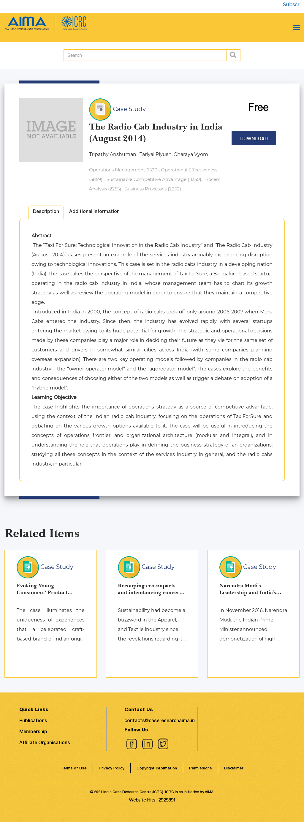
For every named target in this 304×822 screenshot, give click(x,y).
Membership (33, 732)
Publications (33, 721)
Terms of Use (74, 769)
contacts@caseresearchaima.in (159, 721)
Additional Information (94, 212)
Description (46, 212)
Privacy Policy (111, 769)
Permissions (200, 769)
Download (254, 138)
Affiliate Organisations (44, 743)
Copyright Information (157, 769)
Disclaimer (233, 769)
